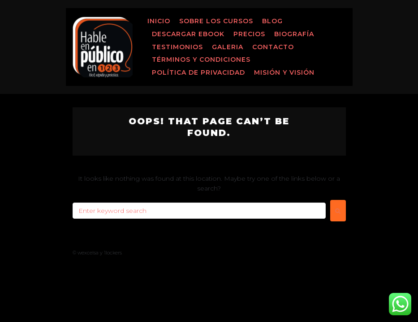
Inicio (158, 21)
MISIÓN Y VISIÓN (284, 72)
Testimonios (177, 47)
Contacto (273, 47)
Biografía (294, 34)
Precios (249, 34)
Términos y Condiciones (201, 59)
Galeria (227, 47)
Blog (272, 21)
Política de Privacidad (198, 72)
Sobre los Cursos (216, 21)
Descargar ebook (188, 34)
